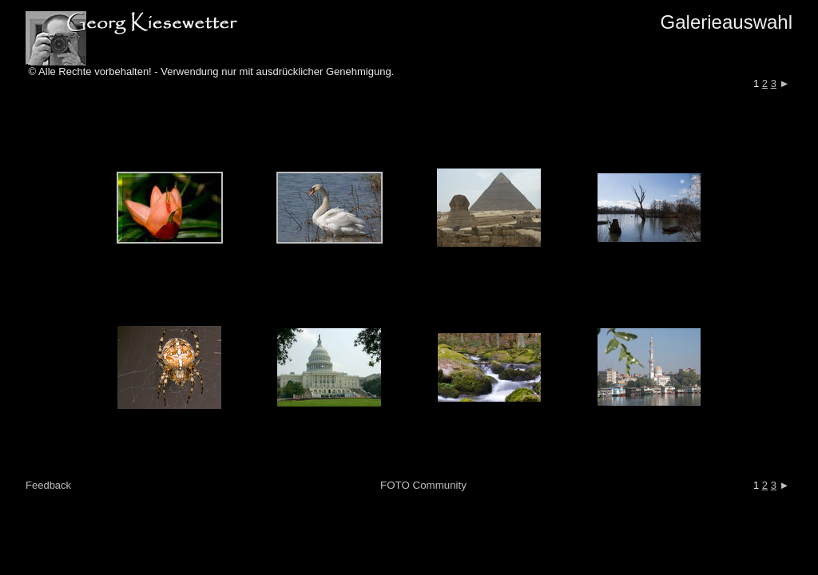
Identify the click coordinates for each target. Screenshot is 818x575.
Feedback (48, 485)
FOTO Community (423, 485)
